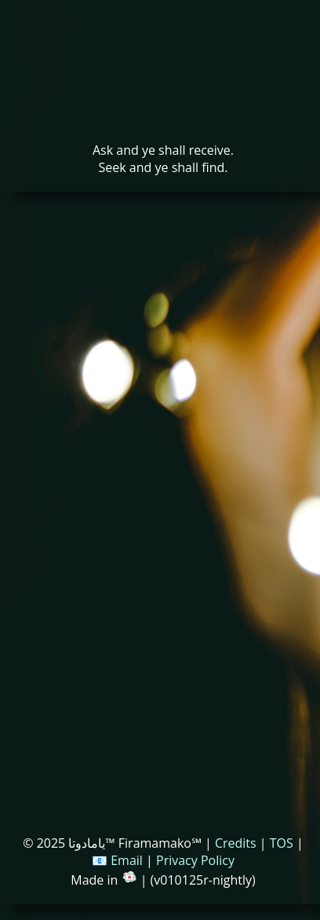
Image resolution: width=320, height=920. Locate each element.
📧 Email (117, 860)
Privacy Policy (195, 860)
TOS (281, 843)
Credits (235, 843)
